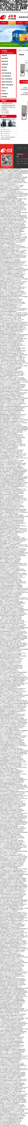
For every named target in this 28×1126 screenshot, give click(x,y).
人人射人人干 (2, 862)
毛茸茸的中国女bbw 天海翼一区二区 (18, 445)
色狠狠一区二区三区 (22, 764)
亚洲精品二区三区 (3, 953)
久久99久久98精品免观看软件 (6, 198)
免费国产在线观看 (12, 620)
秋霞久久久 (2, 516)
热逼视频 (21, 330)
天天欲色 (11, 760)
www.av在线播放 (3, 209)
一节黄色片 (25, 482)
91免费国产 (25, 392)
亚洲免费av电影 (13, 192)
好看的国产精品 (17, 213)
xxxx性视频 (18, 318)
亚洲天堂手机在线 (14, 487)
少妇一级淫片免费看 (13, 528)
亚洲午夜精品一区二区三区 (5, 307)
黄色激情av (25, 189)
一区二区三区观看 (3, 756)
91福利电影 (26, 750)
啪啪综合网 (2, 657)
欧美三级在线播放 (10, 1109)
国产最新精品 (2, 388)
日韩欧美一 (18, 833)
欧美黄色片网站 (8, 211)
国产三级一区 (2, 300)
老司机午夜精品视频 (13, 867)
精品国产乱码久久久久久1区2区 (20, 265)
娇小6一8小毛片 (3, 1041)
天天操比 (12, 319)
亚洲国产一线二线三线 (22, 312)
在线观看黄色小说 (15, 639)
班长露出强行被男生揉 (18, 434)
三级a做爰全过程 (11, 972)
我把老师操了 (2, 1114)
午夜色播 (26, 516)
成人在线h (2, 576)
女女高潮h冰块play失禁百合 (5, 207)
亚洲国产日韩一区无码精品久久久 (6, 536)
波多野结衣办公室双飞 (18, 264)
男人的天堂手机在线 (10, 441)
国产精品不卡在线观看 (8, 917)
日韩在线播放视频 (13, 299)
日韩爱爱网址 (13, 1062)
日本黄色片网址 (23, 901)
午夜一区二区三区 (4, 752)
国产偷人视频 (17, 1109)
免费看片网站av (11, 706)
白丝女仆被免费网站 (20, 377)
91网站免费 (8, 342)
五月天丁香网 (11, 896)
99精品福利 (16, 514)
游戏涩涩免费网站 (15, 207)
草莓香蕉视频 (21, 740)
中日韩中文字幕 (12, 380)
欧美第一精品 (20, 372)
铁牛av (7, 437)
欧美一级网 (22, 485)
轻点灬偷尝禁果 (24, 420)
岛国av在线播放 (19, 634)
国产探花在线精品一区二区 (13, 444)
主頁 (24, 50)
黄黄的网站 (25, 194)
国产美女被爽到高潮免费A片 (21, 821)
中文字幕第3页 (3, 1107)
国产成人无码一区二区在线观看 (6, 292)
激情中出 (22, 520)
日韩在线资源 (20, 753)
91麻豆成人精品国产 (10, 235)
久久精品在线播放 (11, 477)
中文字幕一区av (3, 805)
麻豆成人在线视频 (16, 485)
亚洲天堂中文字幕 (3, 506)
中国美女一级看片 (3, 236)
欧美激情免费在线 (20, 219)
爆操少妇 (18, 573)
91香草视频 (9, 353)
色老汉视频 (19, 677)
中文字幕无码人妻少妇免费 (5, 190)
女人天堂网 (20, 186)
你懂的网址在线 (3, 337)
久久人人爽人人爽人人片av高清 (17, 750)
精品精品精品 (9, 1031)
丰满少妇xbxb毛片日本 (11, 958)
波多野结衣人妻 (21, 302)
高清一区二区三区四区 (18, 836)
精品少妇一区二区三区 (13, 179)
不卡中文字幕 (2, 965)
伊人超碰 (20, 456)
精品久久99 (14, 246)
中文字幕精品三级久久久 (21, 287)
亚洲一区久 (23, 1088)
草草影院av (14, 725)
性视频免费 (2, 216)
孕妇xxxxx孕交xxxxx (17, 424)
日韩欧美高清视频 (3, 249)
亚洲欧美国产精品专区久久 (14, 649)
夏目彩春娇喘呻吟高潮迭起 (11, 203)
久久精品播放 (23, 635)
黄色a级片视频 (25, 988)
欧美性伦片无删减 (13, 944)
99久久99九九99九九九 (4, 380)
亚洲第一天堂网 (19, 643)
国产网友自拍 (13, 611)
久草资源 (16, 592)
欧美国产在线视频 (15, 700)
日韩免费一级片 (17, 726)
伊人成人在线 (8, 1086)
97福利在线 (13, 825)
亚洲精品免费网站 (3, 287)
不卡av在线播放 (24, 1094)
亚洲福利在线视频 (3, 281)
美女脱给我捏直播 (3, 717)
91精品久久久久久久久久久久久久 (6, 316)
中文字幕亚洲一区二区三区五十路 (6, 205)
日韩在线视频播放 (10, 264)
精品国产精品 (10, 717)
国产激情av (12, 597)
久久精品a (2, 628)
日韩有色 (25, 753)
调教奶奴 (14, 394)
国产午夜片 (24, 253)
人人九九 (2, 676)
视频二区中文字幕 (24, 791)
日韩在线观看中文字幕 (4, 1003)
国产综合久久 (8, 902)
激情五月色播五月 (3, 609)
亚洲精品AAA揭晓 (3, 962)
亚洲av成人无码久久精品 (5, 563)
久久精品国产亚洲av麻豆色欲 (20, 582)
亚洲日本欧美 (15, 257)
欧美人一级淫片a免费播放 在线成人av (7, 559)
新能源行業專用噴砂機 (6, 82)
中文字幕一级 (17, 510)
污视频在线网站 (11, 238)
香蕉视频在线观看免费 (17, 1041)
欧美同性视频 (14, 513)
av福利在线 (20, 1030)
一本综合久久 (25, 182)
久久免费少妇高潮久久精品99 (6, 302)
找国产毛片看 (23, 706)
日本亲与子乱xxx (11, 368)
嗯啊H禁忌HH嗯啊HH (21, 350)
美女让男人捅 (21, 223)
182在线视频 (21, 399)
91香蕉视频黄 (20, 474)
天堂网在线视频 (3, 750)
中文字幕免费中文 (11, 241)
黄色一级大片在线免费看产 (18, 268)
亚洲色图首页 (14, 615)
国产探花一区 (2, 820)
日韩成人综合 (2, 1042)
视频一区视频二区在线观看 (19, 628)
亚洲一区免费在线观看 (4, 375)
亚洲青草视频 (19, 451)
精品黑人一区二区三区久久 (16, 281)
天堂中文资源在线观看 (12, 474)
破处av (21, 959)
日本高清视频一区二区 (22, 528)
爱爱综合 (13, 923)
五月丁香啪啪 (20, 919)
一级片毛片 (2, 722)
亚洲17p (21, 272)
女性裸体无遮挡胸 (22, 816)
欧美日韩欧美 (12, 357)
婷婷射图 (7, 242)
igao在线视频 (10, 850)
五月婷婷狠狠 (2, 356)
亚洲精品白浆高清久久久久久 (6, 284)
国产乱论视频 (2, 242)
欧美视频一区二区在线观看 (5, 185)
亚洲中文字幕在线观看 (12, 341)
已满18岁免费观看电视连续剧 (20, 315)
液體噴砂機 (4, 70)
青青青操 (15, 296)
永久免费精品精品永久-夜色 (16, 354)
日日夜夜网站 (8, 702)
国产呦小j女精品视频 (4, 422)
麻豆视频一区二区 (15, 959)
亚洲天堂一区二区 (10, 265)
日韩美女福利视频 (3, 765)
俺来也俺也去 (21, 780)
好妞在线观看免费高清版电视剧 (17, 496)
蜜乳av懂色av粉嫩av (24, 1109)
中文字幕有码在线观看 (4, 916)
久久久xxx (24, 455)
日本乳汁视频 (2, 551)
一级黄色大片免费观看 (19, 251)
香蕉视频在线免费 (3, 333)
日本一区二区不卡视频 (4, 1000)
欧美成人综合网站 (21, 464)
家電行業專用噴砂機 (6, 73)
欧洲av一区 (2, 289)
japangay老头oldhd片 (17, 300)
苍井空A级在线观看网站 (18, 493)
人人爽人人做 (14, 969)
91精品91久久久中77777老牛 (13, 297)
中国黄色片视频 (15, 227)
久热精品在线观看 (8, 204)
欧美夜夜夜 (10, 588)
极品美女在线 (11, 798)
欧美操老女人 (20, 794)
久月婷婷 (18, 704)
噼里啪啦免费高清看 (4, 306)
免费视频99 (19, 974)
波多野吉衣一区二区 (23, 996)
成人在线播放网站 (8, 401)
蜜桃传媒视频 (9, 257)
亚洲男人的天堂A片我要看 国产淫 (6, 212)
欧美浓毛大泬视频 (3, 942)
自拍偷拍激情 (23, 984)
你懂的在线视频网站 (12, 334)
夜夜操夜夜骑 (15, 737)
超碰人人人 (2, 510)
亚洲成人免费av (9, 455)
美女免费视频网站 (14, 421)
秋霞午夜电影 (2, 436)
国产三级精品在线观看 (4, 420)
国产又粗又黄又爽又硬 (22, 736)
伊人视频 (25, 217)
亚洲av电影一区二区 (4, 341)
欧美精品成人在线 (7, 847)
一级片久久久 (2, 363)
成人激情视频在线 (20, 274)
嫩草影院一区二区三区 (4, 429)
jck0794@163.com (7, 131)
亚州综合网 (10, 550)
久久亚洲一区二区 (21, 760)
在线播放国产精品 (3, 232)
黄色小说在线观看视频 (12, 369)
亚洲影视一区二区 (3, 497)
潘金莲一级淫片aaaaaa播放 (5, 912)
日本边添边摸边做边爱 (22, 227)
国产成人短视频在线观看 (5, 489)
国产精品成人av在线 (4, 467)
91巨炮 (20, 757)
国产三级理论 (19, 969)
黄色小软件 (7, 478)
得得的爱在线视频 (21, 257)
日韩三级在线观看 (16, 1058)
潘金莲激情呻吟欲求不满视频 (6, 615)
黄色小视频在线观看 (4, 580)
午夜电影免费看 (9, 527)
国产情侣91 (13, 504)
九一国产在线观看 (3, 1020)
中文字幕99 (11, 548)
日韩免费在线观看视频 (12, 580)
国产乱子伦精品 (8, 1038)
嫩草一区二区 (2, 501)
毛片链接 (6, 894)
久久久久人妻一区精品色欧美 (6, 672)
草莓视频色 (11, 184)
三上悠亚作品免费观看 (21, 379)
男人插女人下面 (16, 508)
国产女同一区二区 (13, 242)
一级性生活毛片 (3, 265)
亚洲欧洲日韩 (2, 875)
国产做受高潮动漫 (10, 782)
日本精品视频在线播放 (9, 510)
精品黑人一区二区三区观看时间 (14, 543)
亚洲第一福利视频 (21, 181)
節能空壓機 (4, 96)
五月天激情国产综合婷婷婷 (5, 314)
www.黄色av (25, 546)
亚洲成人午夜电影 (3, 614)
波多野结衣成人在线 (18, 175)
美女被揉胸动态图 (23, 700)
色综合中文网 (23, 215)
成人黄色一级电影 (3, 675)
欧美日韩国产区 (3, 883)
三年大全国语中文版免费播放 (15, 348)
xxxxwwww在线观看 (4, 561)
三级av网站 (24, 281)
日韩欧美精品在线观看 (4, 596)
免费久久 (22, 340)
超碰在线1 (14, 957)
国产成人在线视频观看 (19, 1064)
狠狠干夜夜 (17, 1012)
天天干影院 (10, 452)
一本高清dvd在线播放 (4, 616)
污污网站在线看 (17, 782)
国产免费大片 (9, 881)
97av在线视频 (18, 923)
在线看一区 (19, 699)
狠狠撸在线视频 (13, 219)
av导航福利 (24, 204)
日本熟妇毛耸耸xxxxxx (4, 665)
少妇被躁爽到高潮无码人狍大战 (15, 414)
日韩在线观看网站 (3, 197)
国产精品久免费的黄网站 (15, 269)
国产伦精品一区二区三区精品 (6, 774)
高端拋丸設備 (4, 87)
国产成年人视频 (3, 691)
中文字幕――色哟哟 (4, 767)
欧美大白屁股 (20, 189)
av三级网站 (12, 201)
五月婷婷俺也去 (3, 402)
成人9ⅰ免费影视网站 (20, 231)
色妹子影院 (12, 489)
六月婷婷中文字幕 (10, 365)
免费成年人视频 (15, 993)
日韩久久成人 (17, 319)
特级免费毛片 (13, 714)
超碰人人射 (22, 345)
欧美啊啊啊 (7, 760)
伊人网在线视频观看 (13, 189)
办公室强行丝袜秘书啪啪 (5, 680)
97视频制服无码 (24, 212)
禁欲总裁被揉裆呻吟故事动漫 (11, 462)
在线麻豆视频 (22, 444)
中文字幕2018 (16, 798)
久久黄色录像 (9, 337)
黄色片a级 (11, 239)
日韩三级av (22, 1001)
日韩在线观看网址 (8, 1060)
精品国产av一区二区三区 (22, 500)
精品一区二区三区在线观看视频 (14, 439)
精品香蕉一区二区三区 (4, 357)
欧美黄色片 (14, 574)
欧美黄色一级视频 (14, 456)
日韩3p (22, 782)
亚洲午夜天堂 (2, 806)
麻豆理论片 (23, 525)
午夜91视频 (2, 359)
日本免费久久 (13, 722)
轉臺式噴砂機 (4, 61)
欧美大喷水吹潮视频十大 (5, 919)
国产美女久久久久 (19, 501)
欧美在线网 (19, 695)
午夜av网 (14, 204)
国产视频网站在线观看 (22, 900)
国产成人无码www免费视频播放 (6, 268)
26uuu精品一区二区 (21, 468)
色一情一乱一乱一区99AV (5, 193)
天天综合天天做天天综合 (22, 544)
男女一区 (16, 184)
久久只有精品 (13, 578)
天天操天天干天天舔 (13, 1079)
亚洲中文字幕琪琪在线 (11, 1024)
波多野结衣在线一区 (14, 331)
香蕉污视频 (7, 516)
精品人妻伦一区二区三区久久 (6, 638)
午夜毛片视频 (9, 886)
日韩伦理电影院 (23, 255)
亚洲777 (9, 281)
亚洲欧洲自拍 (21, 283)
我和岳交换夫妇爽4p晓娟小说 (19, 226)
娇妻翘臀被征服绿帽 (4, 238)
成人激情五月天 (20, 371)
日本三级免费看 (24, 314)
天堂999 (24, 208)
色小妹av (13, 466)
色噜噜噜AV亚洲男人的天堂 (13, 308)
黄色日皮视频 (10, 687)
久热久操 (21, 997)
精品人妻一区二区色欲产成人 (21, 597)
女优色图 (12, 193)
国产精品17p (13, 425)
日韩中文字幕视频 (19, 681)
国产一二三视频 (18, 357)
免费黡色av (15, 443)
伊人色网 (20, 505)
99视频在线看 (2, 666)
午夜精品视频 (2, 342)
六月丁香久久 (15, 805)
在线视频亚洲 (8, 820)
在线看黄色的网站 (15, 638)
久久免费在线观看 (19, 396)
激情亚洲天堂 (21, 472)
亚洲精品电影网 (3, 353)
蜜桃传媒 (22, 246)
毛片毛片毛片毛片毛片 (22, 813)
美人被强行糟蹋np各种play (14, 326)
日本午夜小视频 (3, 821)
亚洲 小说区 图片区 (19, 482)
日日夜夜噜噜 (15, 886)
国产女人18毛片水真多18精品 (15, 893)
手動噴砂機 (4, 55)
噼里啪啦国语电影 (3, 588)
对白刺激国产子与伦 (21, 327)
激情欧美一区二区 (3, 409)
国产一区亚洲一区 (15, 361)
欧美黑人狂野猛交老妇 (23, 406)
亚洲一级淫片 (10, 224)
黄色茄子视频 (2, 552)
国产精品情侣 (2, 1086)
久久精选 (2, 626)
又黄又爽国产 (8, 217)
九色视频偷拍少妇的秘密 (5, 597)
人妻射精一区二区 (3, 361)
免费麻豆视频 (16, 561)
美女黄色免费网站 (3, 213)
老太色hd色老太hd (3, 297)
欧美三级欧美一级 (3, 662)
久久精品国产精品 (12, 643)
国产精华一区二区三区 (4, 392)
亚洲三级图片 (2, 1015)
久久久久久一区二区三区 (12, 186)
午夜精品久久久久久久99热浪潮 (17, 322)
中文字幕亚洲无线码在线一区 (20, 523)
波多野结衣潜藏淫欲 (15, 330)
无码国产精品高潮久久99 (5, 396)
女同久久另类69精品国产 (12, 345)
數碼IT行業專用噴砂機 (6, 79)
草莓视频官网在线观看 (4, 525)
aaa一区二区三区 (7, 630)
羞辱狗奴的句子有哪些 (4, 348)
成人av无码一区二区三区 (12, 829)
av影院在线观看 (14, 486)
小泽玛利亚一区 (11, 540)
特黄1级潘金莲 (12, 525)
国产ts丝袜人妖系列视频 (21, 463)
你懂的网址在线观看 (12, 306)
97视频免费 (20, 198)
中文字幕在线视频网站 (4, 261)
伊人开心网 (13, 377)
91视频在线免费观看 (4, 188)
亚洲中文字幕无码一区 (23, 247)
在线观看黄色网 (18, 368)
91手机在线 (2, 226)
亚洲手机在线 (10, 981)
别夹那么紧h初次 (24, 1023)
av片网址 (2, 482)
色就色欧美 (2, 395)
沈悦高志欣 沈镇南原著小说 (5, 571)
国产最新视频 (14, 433)
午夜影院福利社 (18, 235)
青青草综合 (14, 696)
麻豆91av (13, 338)
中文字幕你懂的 (13, 1005)
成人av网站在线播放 (18, 1054)
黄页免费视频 (16, 596)
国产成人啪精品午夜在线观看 (6, 448)
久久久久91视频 (12, 429)
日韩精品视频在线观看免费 (18, 1042)
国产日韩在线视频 (3, 350)
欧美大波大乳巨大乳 (10, 270)
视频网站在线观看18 (13, 375)
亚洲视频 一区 (18, 769)
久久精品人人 (11, 561)
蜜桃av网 (17, 742)
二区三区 (6, 293)
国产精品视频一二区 (18, 906)
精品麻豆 (12, 748)
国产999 (1, 487)
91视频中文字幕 (12, 220)
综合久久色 (2, 943)
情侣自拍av (17, 346)
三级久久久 (2, 196)
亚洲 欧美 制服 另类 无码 (10, 289)
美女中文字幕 (7, 657)
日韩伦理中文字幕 (3, 222)
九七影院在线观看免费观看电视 (6, 586)
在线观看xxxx (13, 430)
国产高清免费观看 (9, 300)
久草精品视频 (2, 599)
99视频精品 (18, 791)
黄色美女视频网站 (3, 932)
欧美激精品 (2, 949)
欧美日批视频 (20, 902)
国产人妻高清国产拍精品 (19, 646)
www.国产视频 (19, 204)
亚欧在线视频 (2, 504)
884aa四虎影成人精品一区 (5, 447)
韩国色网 (2, 293)
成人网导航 (11, 759)
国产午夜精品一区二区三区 (5, 520)
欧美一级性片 (2, 900)
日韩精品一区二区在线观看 (11, 208)
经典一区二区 (8, 490)
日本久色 (12, 521)
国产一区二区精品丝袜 (22, 422)
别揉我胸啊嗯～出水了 (4, 627)
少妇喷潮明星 (13, 573)
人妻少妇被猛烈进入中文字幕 (6, 683)
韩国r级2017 (15, 740)
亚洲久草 (2, 1113)
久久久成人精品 (17, 270)
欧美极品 (2, 839)
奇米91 (22, 532)
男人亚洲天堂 (23, 767)
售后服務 (20, 22)
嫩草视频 (19, 211)
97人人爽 (2, 323)
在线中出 (10, 1092)
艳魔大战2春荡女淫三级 (4, 795)
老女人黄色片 (8, 957)
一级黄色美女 (2, 684)
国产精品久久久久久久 (19, 930)
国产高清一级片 (11, 277)
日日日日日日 (20, 242)
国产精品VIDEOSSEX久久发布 (6, 854)
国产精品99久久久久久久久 (5, 856)
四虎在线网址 (8, 822)
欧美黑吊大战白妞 (3, 224)
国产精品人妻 (18, 957)
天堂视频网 (2, 253)
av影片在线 (11, 995)
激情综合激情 (2, 231)
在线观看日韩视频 (13, 837)
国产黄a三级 (22, 818)
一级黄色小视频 (9, 372)
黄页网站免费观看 (11, 942)
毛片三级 (2, 394)
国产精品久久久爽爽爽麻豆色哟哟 (6, 434)
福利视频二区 (18, 262)
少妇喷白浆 (18, 873)
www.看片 (22, 319)
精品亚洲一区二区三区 (4, 889)
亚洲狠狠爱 (13, 262)
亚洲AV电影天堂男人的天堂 (10, 936)
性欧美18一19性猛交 (4, 369)
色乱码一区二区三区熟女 (11, 524)
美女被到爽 (2, 204)
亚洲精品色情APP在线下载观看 (18, 335)
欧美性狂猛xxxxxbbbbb (7, 1023)
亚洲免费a (22, 931)
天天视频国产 (2, 325)
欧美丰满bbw (11, 631)
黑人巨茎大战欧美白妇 (19, 614)
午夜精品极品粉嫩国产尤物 (19, 844)
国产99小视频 (23, 858)
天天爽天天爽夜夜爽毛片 (20, 241)
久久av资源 (13, 681)
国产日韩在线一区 (14, 403)
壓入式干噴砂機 (5, 111)
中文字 (6, 721)
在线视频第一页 (3, 243)
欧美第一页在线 (14, 535)
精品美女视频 (11, 479)
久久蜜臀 (17, 1065)
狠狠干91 (6, 679)
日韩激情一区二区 (3, 738)
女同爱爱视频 (2, 270)
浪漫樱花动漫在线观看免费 (5, 969)
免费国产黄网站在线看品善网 (6, 826)
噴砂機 (21, 161)
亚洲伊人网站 (18, 532)
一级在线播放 (2, 360)
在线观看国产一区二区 (4, 867)
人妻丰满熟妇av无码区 (20, 714)
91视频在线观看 (17, 259)
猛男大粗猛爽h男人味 (4, 223)
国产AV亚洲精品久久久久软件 (6, 288)
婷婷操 (7, 470)
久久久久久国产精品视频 (14, 471)
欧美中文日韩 (11, 980)
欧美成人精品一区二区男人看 (11, 708)
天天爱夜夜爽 (13, 396)
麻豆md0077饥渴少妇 (9, 359)
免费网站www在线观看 (4, 406)
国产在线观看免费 (13, 538)
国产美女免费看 (14, 1090)
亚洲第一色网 (18, 616)
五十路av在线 (15, 670)
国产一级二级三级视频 (17, 586)
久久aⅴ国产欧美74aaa (14, 555)
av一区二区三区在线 (13, 1052)
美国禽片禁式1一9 (13, 919)
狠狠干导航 (25, 917)
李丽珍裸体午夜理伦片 (4, 893)
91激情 (10, 394)
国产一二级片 (23, 704)
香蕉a (5, 626)
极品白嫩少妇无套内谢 (4, 326)
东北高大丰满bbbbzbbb (4, 1079)
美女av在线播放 (17, 641)
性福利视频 (13, 383)
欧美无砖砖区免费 (12, 779)
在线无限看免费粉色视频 (5, 714)
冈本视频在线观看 (22, 555)
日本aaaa (8, 421)
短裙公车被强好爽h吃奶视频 (5, 509)
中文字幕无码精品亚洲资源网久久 (18, 924)
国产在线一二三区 (3, 780)
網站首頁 (4, 22)
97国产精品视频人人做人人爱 (13, 249)
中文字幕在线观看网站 (19, 626)
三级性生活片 (2, 490)
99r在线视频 (23, 570)
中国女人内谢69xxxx (18, 962)
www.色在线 (2, 818)
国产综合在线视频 (15, 382)
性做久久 (9, 694)
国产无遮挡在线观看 (22, 498)
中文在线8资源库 (3, 443)
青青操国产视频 (3, 991)
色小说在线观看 (15, 494)
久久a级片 (26, 1029)
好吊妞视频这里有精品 (4, 837)
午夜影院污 (25, 429)
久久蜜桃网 (23, 879)
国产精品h (2, 977)
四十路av (18, 285)
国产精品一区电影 (3, 687)
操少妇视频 (7, 732)
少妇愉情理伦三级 (9, 775)
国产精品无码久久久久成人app (15, 558)
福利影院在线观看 (15, 509)
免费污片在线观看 (12, 1073)
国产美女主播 (2, 797)
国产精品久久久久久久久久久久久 (6, 868)
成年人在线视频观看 (4, 426)
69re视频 (12, 778)
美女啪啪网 (22, 239)
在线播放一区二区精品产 (12, 992)
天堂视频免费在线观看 (4, 179)
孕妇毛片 (14, 581)
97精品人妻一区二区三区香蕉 (17, 217)
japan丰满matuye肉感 (15, 567)
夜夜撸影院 (15, 181)
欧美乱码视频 (15, 323)
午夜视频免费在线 (11, 662)
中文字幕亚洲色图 (20, 506)
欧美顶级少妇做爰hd (11, 1065)
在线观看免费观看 (3, 927)
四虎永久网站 (6, 517)
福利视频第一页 (9, 325)
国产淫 (14, 862)
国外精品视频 (17, 481)
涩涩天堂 (9, 605)
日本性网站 (9, 283)
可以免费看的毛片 (10, 523)
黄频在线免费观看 (11, 236)
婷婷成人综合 (21, 207)
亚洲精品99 (21, 276)
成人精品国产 (21, 1114)
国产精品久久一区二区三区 (13, 258)
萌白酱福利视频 (3, 1109)
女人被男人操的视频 (4, 987)
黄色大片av (21, 689)
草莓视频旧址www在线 (23, 1010)
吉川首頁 (19, 148)
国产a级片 (24, 414)
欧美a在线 (22, 569)
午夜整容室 (23, 386)
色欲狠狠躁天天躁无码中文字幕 (6, 428)
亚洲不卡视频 (2, 181)
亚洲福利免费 (19, 409)
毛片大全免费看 (12, 616)
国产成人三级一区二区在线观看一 (15, 352)
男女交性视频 (21, 1008)
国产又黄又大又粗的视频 (5, 269)
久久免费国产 (2, 702)
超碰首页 (21, 882)
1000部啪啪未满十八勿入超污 (6, 639)
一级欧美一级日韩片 (4, 660)
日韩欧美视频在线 (10, 315)
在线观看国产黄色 (12, 467)
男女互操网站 (24, 856)
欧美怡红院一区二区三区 (12, 609)
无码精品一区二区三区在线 (5, 425)
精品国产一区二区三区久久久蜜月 (6, 259)
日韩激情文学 (22, 510)
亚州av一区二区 (3, 737)
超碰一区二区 (14, 211)
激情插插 (13, 630)
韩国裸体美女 (11, 641)
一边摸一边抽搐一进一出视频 (6, 608)
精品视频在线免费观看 (12, 197)
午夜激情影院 (20, 840)
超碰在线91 (24, 548)
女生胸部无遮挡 (9, 1107)
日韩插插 (2, 517)
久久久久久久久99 (17, 1039)
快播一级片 (10, 182)
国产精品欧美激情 (15, 607)
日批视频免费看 (7, 391)
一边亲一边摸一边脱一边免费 (18, 401)
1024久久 (15, 760)
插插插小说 (2, 399)
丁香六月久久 (14, 702)
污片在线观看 (2, 909)
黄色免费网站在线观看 (12, 500)
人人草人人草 (22, 273)
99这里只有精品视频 (18, 475)
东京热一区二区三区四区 (12, 390)
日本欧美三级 (2, 524)
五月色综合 (24, 222)
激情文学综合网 (3, 257)
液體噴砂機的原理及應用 (7, 103)
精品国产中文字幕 (14, 247)
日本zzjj (22, 795)
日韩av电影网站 (21, 373)
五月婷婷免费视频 (23, 426)
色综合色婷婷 (10, 340)
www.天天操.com (3, 650)
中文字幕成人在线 (3, 386)
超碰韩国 (13, 243)
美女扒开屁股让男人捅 (23, 592)
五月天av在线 (20, 421)
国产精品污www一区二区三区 (6, 725)
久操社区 (22, 934)
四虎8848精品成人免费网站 (22, 390)
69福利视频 (9, 574)
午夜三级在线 (12, 250)
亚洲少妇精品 (21, 517)
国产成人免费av (25, 957)
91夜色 (23, 715)
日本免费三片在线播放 (14, 569)
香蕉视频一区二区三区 (9, 726)
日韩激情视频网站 (19, 467)
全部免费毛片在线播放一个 (12, 464)
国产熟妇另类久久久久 (20, 220)
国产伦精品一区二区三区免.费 (17, 194)
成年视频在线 (12, 329)
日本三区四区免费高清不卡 (5, 456)
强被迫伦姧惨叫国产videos (5, 791)
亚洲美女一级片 (3, 807)
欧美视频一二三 (3, 692)
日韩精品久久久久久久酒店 (5, 234)
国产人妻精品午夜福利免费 (5, 432)
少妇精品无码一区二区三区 (16, 253)
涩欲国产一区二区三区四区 (17, 284)
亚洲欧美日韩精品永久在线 (13, 387)
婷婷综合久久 (14, 448)
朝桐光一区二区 (3, 315)
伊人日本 (18, 1122)
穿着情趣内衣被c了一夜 (4, 376)
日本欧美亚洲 (21, 623)
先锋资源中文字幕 (22, 1065)
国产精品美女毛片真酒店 (5, 483)
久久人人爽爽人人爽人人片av (15, 420)
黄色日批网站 (2, 957)
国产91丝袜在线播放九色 (12, 1057)
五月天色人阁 (2, 451)
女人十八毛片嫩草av (20, 185)
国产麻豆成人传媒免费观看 (17, 875)
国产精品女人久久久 (4, 444)
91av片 (13, 532)
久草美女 (23, 357)
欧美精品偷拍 (20, 831)
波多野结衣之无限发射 (4, 274)
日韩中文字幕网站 (3, 605)
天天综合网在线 (23, 573)
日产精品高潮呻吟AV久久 (5, 254)
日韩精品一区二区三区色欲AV (20, 293)
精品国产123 (23, 292)
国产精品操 (12, 517)
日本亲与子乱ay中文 (4, 344)
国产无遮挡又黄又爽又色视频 (6, 468)
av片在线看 (2, 817)
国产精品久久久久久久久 (5, 319)
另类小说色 (2, 634)
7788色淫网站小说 (15, 571)
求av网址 (10, 642)
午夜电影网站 (2, 1099)
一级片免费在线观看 (4, 308)
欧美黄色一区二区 (16, 333)
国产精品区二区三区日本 (18, 797)
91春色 (21, 344)
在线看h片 (14, 934)
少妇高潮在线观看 (3, 410)
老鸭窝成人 (20, 650)
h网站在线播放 (3, 235)
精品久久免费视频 (20, 203)
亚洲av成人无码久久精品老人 (6, 601)
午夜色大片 (18, 342)
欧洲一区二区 (10, 1083)
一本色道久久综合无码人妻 (12, 209)
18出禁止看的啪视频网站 (5, 481)
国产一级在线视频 (22, 1100)
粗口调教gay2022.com (13, 373)
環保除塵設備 (4, 93)
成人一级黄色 (8, 875)
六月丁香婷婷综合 (3, 177)
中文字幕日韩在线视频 (12, 350)
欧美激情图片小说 (3, 502)
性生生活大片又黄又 (4, 474)
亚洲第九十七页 (23, 973)
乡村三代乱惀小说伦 (22, 323)
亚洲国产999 (18, 314)
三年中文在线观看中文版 (5, 521)
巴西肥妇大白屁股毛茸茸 (5, 947)
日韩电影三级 (8, 227)
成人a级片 (17, 236)
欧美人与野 (2, 266)
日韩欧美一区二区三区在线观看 (6, 245)
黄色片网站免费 (21, 407)
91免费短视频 (23, 878)
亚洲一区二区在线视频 (11, 691)
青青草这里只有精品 (4, 557)
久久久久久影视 (21, 737)
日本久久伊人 (2, 822)
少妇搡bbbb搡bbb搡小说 (4, 968)
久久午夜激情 (2, 278)
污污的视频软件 (3, 607)
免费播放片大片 (11, 213)
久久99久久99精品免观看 (19, 961)
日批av (23, 288)
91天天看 (7, 806)
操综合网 (12, 483)
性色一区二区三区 (3, 729)
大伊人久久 (2, 788)
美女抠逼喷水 (16, 1083)
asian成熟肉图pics (9, 388)
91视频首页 (6, 394)
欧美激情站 (10, 177)
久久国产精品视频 (3, 745)
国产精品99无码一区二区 (11, 501)
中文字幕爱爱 (11, 987)
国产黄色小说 (12, 930)
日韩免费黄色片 (18, 738)
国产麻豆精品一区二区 (10, 951)
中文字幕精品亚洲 (3, 303)
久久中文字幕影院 (19, 864)
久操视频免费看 (3, 523)
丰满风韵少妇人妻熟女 (23, 193)
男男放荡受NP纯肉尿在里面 (5, 577)
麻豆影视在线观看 (17, 812)
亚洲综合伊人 (17, 818)
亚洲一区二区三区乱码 (15, 458)
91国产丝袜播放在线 (21, 224)
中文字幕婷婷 (8, 833)
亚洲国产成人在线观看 (14, 1026)
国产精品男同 (21, 179)
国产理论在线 (19, 208)
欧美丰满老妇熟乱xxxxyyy (22, 679)
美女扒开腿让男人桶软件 (17, 843)
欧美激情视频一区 (9, 666)
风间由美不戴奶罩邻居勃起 (5, 1090)
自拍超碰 (15, 982)
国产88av (22, 402)
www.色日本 (14, 820)
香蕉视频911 (10, 906)
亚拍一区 (11, 595)
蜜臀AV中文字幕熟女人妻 (17, 337)
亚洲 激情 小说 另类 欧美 (20, 1072)
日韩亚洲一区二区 (20, 725)
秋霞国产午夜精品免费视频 (5, 681)
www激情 (2, 512)
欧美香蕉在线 (19, 425)
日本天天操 (25, 913)
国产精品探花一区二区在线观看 (6, 670)
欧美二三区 (2, 901)
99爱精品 (9, 803)
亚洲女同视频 (14, 198)
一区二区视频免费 (11, 346)
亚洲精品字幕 (2, 272)
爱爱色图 (19, 763)
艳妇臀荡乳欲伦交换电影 (5, 201)
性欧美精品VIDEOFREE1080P (16, 254)
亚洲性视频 (10, 704)
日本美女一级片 (18, 698)
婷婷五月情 (10, 410)
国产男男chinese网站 (14, 839)
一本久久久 (19, 222)
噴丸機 (25, 161)
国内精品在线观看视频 (12, 409)
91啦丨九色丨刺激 (18, 1113)
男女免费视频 (2, 1034)
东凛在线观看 (22, 437)
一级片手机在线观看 (20, 394)
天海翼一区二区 (11, 767)
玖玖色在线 (2, 424)
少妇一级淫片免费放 (4, 733)
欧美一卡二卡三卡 (17, 365)
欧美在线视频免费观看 (4, 631)
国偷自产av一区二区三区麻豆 (17, 234)
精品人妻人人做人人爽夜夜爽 (6, 335)
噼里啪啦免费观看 (3, 296)
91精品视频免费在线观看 (12, 763)
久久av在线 (19, 985)
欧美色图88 (2, 211)
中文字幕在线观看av (4, 1094)
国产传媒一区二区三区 (14, 806)
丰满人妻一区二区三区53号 (12, 459)
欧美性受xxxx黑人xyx (21, 944)
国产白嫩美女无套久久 (9, 949)
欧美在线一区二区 (19, 966)
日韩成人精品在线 (21, 178)
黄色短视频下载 (17, 868)
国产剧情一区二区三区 (16, 512)
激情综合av (10, 756)
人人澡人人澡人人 (3, 704)
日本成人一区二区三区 (18, 502)
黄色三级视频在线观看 (23, 428)
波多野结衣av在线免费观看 (5, 247)
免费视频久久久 (3, 280)
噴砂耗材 (3, 90)
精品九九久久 (22, 205)
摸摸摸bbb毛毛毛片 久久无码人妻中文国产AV (9, 764)
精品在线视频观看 (3, 757)
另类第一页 (2, 178)
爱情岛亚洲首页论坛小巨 (5, 786)
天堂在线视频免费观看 (18, 479)
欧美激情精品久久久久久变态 (21, 238)
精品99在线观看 (3, 345)
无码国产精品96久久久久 (5, 544)
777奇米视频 (2, 870)
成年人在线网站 (10, 844)
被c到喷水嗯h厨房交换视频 (5, 371)
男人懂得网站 (15, 885)
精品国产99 (22, 326)
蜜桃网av (12, 310)
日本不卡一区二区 (11, 570)
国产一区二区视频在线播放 (9, 676)
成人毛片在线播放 (23, 236)
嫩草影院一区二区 (9, 1099)
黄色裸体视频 (10, 744)
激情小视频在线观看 (4, 230)
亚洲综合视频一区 (24, 928)
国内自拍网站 (21, 1083)
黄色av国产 (9, 883)
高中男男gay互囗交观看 (4, 813)
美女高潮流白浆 (21, 1052)
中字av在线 (20, 443)
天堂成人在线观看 (13, 898)
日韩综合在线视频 (17, 654)
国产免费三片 (18, 504)
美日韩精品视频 (11, 855)
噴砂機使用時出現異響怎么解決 (8, 107)
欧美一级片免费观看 (13, 470)
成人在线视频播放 (18, 585)
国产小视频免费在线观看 (5, 219)
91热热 (9, 310)
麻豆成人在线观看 (15, 453)
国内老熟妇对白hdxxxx (12, 222)
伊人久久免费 (10, 858)
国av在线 (10, 581)
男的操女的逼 (9, 650)
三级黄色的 (10, 333)
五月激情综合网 (24, 512)
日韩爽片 (11, 596)
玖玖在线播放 (2, 354)
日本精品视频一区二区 (13, 746)
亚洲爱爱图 (15, 666)
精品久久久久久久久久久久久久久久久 (14, 761)
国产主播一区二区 (19, 436)
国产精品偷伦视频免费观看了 (6, 398)
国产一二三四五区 (3, 734)
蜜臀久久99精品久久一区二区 (12, 590)
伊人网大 (14, 182)
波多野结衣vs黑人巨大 (4, 604)
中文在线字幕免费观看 (4, 239)
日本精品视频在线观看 (21, 216)
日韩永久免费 (2, 472)
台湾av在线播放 (3, 669)
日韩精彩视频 (24, 962)
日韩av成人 (18, 578)
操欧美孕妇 (2, 1115)
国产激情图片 (17, 540)
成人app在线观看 (3, 886)
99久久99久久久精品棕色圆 (20, 631)
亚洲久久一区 (16, 359)
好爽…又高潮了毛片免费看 (5, 1045)
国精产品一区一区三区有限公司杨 (6, 493)
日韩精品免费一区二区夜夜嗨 (6, 700)
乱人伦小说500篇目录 (4, 1033)
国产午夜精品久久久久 (15, 190)
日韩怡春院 (14, 216)
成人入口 (14, 704)
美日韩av (25, 719)
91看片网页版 (20, 708)
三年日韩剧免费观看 (4, 988)
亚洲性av (23, 262)
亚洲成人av (13, 814)
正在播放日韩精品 (17, 405)
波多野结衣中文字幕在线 (5, 331)
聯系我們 (3, 116)
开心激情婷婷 (23, 942)
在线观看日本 (7, 788)
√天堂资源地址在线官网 (21, 721)
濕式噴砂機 (4, 67)
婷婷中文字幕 (7, 519)
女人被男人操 (24, 574)
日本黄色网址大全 (11, 953)
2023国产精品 (18, 939)
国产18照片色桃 (15, 178)
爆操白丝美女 (21, 554)
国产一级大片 (2, 833)
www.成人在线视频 (9, 1034)
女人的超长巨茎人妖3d (4, 653)
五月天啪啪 (23, 995)
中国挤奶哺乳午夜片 (4, 565)
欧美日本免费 (18, 1027)
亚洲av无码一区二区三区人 (13, 303)
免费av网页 (18, 1043)
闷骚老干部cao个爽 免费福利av (20, 940)
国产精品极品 (2, 208)
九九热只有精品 (23, 453)
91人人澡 (20, 304)
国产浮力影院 (10, 508)
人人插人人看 (2, 217)
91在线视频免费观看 (8, 323)
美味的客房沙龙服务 (14, 563)
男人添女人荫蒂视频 (20, 965)
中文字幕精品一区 (3, 584)
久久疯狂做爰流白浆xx (4, 759)
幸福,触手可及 (20, 727)
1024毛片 (18, 958)
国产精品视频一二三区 (4, 228)
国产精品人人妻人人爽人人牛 (6, 246)
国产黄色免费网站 (3, 860)
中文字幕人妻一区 (3, 850)
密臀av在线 (2, 401)
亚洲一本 (11, 776)
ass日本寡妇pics (15, 398)
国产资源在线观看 (14, 276)
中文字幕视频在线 (13, 680)
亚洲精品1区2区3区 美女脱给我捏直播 (16, 228)
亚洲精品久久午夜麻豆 (12, 230)
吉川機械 (18, 163)
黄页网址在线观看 (22, 894)
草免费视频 (15, 372)
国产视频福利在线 (23, 308)
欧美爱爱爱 (12, 251)
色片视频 (2, 391)
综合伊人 (16, 304)
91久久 (24, 234)
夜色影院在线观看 (10, 984)
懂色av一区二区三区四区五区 (6, 696)
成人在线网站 (12, 813)
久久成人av (10, 557)
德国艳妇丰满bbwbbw (4, 189)
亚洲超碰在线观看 (15, 472)
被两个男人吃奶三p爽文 (4, 417)
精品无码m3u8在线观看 (14, 976)
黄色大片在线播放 (17, 212)
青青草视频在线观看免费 (23, 609)
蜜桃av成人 (2, 519)
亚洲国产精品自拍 (11, 232)
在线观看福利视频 (3, 897)
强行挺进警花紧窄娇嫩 (15, 520)
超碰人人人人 (8, 909)
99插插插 (16, 729)
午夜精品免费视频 (7, 491)
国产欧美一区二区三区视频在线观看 (7, 647)
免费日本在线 (15, 780)
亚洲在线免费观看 (11, 585)
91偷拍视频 (20, 230)
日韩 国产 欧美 (18, 630)
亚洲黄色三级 (2, 441)
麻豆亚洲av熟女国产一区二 (5, 535)
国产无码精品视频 (17, 441)
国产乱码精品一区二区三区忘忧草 (12, 272)
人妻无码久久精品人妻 (4, 291)
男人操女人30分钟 (3, 550)
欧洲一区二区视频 (10, 200)
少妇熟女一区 (22, 588)
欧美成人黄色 (14, 302)
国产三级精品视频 (23, 177)
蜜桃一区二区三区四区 (4, 367)
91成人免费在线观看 (17, 595)
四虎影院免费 (18, 570)
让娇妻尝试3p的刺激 (13, 627)
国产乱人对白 (14, 371)
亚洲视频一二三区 (23, 935)
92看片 (9, 287)
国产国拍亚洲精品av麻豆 (10, 266)
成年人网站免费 (3, 264)
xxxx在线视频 (24, 278)
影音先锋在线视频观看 (12, 685)
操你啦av (19, 462)
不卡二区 (19, 306)
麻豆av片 (11, 261)
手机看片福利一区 (10, 255)
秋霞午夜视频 (19, 182)
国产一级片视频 (3, 871)
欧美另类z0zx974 (9, 181)
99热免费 (19, 580)
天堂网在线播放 (15, 932)
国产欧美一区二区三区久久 (5, 383)
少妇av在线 (2, 304)
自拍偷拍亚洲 (22, 540)
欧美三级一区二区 (3, 740)
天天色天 (2, 382)
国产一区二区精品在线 (4, 703)
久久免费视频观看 (9, 1077)
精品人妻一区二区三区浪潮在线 (6, 593)
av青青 (9, 1043)
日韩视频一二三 (3, 405)
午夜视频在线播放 (7, 512)
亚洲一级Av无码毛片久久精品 (6, 622)
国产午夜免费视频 (24, 269)
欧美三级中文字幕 (3, 346)
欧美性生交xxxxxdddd (10, 551)
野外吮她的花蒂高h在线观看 (5, 989)
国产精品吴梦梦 (9, 993)
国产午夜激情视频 (3, 723)
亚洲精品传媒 (13, 287)
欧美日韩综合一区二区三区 (5, 322)
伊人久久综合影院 (17, 548)
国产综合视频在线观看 (12, 723)
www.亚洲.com (22, 622)
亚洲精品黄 (18, 395)
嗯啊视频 (23, 980)
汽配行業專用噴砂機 (6, 76)
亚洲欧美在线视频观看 (4, 562)
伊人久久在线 (24, 920)
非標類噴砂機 (4, 64)
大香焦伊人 (15, 650)
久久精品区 (14, 491)
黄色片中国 (24, 817)
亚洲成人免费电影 (3, 992)
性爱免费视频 (17, 255)
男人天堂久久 (12, 742)
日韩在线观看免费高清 (9, 175)
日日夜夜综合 (10, 296)
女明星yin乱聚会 (14, 840)
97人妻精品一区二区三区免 (20, 845)
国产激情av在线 (18, 1119)
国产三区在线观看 (15, 637)
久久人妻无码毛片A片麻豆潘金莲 (6, 349)
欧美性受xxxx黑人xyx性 (9, 753)
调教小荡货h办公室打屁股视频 (15, 367)
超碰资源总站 (24, 677)
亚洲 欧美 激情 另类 (17, 245)
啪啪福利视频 (24, 832)
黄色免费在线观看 (16, 177)
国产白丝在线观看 (7, 531)
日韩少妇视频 (6, 555)
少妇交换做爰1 (15, 325)
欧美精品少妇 (9, 443)
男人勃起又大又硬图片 (4, 742)
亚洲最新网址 (2, 841)
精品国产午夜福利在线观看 (11, 379)
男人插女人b (18, 1007)
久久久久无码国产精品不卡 (20, 310)
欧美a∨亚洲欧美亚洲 (4, 479)
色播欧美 (7, 646)
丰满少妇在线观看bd (11, 711)
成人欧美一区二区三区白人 (14, 1014)
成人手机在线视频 (3, 387)
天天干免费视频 (16, 273)
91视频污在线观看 (8, 216)
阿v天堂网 (8, 578)
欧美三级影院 (6, 839)
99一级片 (10, 424)
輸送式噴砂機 (4, 58)
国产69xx (19, 246)
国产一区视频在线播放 (11, 946)
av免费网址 (18, 645)
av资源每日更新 (3, 866)
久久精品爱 (22, 481)
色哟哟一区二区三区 (14, 376)
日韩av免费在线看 (3, 784)
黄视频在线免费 (9, 415)
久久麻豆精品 (2, 611)
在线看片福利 (14, 902)
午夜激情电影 (12, 413)
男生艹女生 (2, 175)
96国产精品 (23, 270)
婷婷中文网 (13, 384)
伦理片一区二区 (17, 239)
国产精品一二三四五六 (4, 1052)
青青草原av (10, 894)
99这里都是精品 (3, 1065)
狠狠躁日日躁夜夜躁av (15, 391)
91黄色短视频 (18, 215)
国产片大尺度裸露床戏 (4, 329)
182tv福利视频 (11, 293)
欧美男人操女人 (19, 692)
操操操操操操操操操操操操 (10, 196)
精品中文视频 (18, 232)
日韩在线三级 (20, 829)
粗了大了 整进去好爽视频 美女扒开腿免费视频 (9, 1010)
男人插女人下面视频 (18, 576)
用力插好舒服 (2, 415)
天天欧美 (7, 898)
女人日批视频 (22, 361)
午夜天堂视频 (2, 227)
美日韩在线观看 (16, 340)
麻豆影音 (9, 1084)
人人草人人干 (22, 577)
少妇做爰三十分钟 (3, 966)
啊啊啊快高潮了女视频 (13, 223)
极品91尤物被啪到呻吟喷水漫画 (6, 554)
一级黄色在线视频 (14, 624)
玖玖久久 (15, 744)
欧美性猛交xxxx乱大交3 (4, 192)
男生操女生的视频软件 (17, 593)
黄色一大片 (13, 314)
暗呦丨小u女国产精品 (23, 382)
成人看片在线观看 (20, 1110)
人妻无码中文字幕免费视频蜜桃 (6, 1058)
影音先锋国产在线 (16, 879)
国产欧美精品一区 (3, 241)
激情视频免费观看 (17, 988)
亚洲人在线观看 (9, 824)
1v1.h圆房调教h (16, 851)
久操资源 (18, 383)
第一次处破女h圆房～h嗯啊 (5, 1096)
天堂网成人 (19, 604)
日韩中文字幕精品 (3, 186)
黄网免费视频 (12, 1003)
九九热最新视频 (3, 1001)
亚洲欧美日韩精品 (9, 841)
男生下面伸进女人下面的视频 (19, 950)
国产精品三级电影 (15, 622)
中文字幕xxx (10, 780)
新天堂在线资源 (3, 255)
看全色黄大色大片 (3, 368)
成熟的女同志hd (12, 864)
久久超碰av (9, 985)
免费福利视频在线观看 (22, 991)
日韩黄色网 (14, 468)
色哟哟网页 (9, 243)
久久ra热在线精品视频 (17, 392)
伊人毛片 (22, 873)
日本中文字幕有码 (3, 668)
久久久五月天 (2, 832)
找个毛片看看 (12, 1125)
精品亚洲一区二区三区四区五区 (6, 892)
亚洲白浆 (19, 685)
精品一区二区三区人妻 (4, 220)
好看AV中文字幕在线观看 (12, 669)
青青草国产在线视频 (12, 497)
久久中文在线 (23, 531)
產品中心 (12, 22)
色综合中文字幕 (8, 1115)
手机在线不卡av (24, 871)
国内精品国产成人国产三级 (5, 567)
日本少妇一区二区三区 (4, 184)
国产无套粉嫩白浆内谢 (4, 250)
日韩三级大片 (7, 722)
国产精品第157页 (3, 566)
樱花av (9, 430)
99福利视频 (14, 353)
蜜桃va (18, 345)
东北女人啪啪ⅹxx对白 (4, 695)
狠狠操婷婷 (13, 791)
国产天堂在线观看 (17, 349)
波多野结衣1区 (13, 801)
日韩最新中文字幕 (3, 718)
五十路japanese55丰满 (22, 1079)
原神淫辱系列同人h (15, 577)
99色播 (25, 563)
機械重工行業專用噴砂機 (7, 84)
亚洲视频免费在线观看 (12, 727)
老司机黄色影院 (19, 665)
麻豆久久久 (2, 1038)
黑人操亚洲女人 (19, 913)
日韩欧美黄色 (13, 939)
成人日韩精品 (22, 707)
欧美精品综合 (14, 911)
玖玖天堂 (13, 1004)
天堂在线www (3, 372)
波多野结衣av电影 (20, 684)
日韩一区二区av (18, 266)
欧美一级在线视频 (3, 477)
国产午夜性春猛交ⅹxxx (17, 388)
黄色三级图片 (20, 375)
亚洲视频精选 (8, 278)
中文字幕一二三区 (3, 182)
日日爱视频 (11, 836)
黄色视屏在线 (13, 463)
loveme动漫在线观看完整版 (13, 757)
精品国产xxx (23, 726)
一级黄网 (24, 198)
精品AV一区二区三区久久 (17, 278)
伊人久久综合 (16, 205)
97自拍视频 (2, 485)
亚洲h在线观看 (3, 437)
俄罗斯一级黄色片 (3, 285)
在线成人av (22, 1076)
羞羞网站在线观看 (13, 327)
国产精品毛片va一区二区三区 (13, 664)
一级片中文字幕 (19, 192)
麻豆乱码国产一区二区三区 (22, 787)
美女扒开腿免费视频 (22, 947)
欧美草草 (11, 392)
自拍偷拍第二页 (3, 464)
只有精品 (8, 821)
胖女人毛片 (21, 331)
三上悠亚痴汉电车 (16, 1123)
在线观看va (20, 295)
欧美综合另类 (2, 1088)
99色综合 (15, 224)
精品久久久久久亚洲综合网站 (6, 449)
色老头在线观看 (3, 761)
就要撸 (1, 1030)
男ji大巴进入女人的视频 (4, 327)
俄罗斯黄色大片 (19, 497)
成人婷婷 (13, 1001)
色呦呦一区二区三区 (9, 226)
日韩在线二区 (12, 478)
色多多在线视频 (3, 283)
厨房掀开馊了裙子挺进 (23, 325)
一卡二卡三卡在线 (22, 624)
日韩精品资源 (2, 799)
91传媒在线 (14, 833)
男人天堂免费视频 (3, 1080)
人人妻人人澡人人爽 (13, 653)
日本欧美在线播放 (3, 803)
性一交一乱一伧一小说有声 (5, 460)
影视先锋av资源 (3, 407)
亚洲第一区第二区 (16, 292)
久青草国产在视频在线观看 (5, 262)
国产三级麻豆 (9, 280)
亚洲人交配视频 (8, 178)
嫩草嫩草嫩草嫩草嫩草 (12, 311)
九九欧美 (2, 531)
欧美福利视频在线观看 (13, 406)
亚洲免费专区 (2, 462)
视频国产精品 (13, 231)
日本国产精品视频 (9, 799)
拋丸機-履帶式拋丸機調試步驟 (8, 105)
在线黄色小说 (23, 1096)
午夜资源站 (9, 607)
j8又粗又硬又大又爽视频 (19, 277)
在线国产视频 (2, 578)
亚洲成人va (20, 854)
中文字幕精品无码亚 (16, 411)
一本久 (13, 881)
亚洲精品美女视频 (21, 1091)
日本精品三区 (8, 755)
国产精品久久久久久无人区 (5, 384)
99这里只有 (10, 532)
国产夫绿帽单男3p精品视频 (21, 478)
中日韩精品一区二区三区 (21, 912)
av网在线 (23, 348)
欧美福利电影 (18, 765)
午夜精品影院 (12, 215)
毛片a (27, 588)
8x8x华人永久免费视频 (18, 896)
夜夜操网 (12, 835)
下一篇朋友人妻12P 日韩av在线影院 (15, 364)
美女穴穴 (26, 322)
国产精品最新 (9, 866)
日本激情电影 (2, 455)
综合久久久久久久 (22, 261)
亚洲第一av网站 (22, 860)
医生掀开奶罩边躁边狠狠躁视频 (12, 363)
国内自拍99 (8, 231)
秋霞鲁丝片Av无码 (3, 498)
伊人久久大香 (18, 413)
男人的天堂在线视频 (13, 703)
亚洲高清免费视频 (17, 483)
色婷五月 (13, 1086)
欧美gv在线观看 (3, 940)
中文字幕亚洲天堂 (3, 570)
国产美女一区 (7, 253)
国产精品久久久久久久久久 (20, 676)
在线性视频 (25, 354)
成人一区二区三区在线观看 (5, 194)
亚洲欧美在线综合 (20, 291)
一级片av (7, 944)
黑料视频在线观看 (12, 1122)
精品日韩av (9, 1001)
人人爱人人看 (14, 312)
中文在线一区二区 (3, 310)
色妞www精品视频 (20, 353)
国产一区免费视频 (17, 200)
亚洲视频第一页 (3, 711)
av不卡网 (8, 750)
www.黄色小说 (18, 289)
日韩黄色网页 (2, 1064)
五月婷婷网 (2, 478)
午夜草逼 (16, 193)
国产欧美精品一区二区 (12, 285)
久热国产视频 (16, 261)
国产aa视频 (12, 646)
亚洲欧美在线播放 (3, 430)
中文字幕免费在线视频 (4, 864)
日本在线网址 (17, 706)
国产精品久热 (15, 428)
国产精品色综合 (19, 668)
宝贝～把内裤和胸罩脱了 (20, 551)
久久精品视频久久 (14, 863)
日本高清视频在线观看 (17, 917)
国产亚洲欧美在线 (15, 360)
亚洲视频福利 (2, 203)
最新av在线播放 (3, 200)
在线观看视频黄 (3, 985)
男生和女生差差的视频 (4, 548)
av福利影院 (8, 504)
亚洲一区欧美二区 (7, 487)
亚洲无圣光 (10, 318)
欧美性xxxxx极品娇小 (4, 352)
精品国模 (16, 517)
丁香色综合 (13, 185)
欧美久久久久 (15, 1107)
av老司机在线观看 (19, 814)
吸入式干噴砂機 (5, 112)
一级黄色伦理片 (21, 341)
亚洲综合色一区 (3, 661)
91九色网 (6, 890)
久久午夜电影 (24, 365)
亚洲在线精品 (8, 832)
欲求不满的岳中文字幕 (23, 599)
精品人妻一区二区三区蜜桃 (5, 377)
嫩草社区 (21, 806)
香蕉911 (25, 795)
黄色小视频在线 (23, 645)
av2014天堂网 (2, 646)
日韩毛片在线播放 (3, 828)
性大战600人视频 (19, 429)
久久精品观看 (13, 1075)
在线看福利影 (19, 299)
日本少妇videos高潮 (22, 209)
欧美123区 (10, 361)
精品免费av (2, 330)
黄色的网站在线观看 (4, 439)
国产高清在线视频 (3, 1069)
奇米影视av (11, 889)
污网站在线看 (10, 879)
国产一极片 (8, 542)
